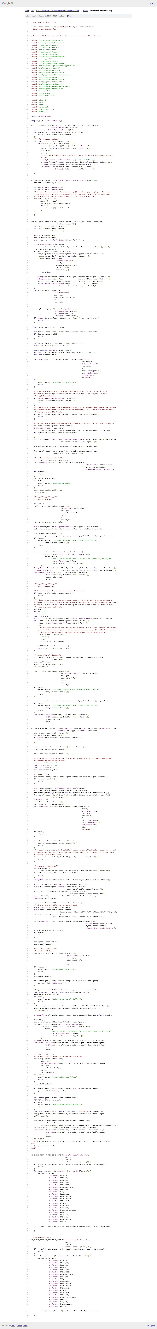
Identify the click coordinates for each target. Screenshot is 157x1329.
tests (85, 10)
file (70, 16)
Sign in (152, 3)
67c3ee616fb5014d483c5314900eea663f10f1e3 (57, 10)
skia (27, 10)
